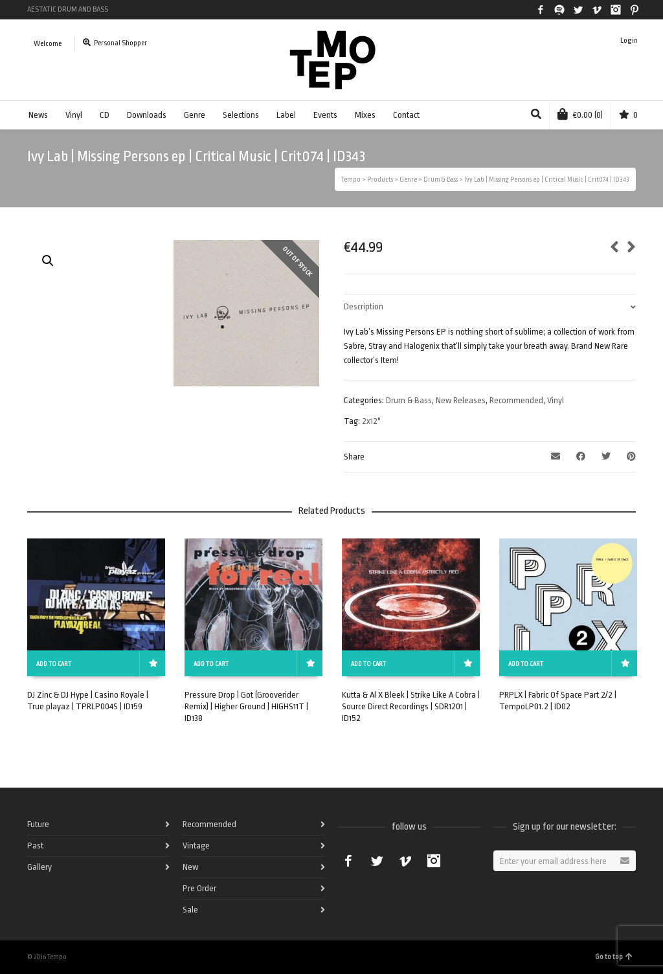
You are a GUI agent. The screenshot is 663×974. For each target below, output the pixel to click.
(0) (580, 114)
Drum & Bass (409, 400)
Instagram (616, 9)
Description (363, 306)
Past (35, 845)
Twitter (578, 9)
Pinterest (634, 9)
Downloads (146, 115)
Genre (194, 115)
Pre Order (199, 888)
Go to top (614, 957)
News (38, 115)
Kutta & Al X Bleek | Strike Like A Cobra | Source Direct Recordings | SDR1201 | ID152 (411, 706)
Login (629, 40)
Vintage (196, 845)
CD (104, 115)
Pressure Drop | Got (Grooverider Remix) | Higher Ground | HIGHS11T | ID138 (246, 706)
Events (325, 115)
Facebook (540, 9)
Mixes (365, 115)
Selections (241, 115)
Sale (190, 909)
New (190, 867)
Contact (406, 115)
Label (286, 115)
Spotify (559, 9)
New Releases (461, 400)
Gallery (39, 867)
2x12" (371, 421)
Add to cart (53, 664)
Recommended (516, 400)
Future (38, 824)
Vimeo (597, 9)
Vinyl (73, 115)
